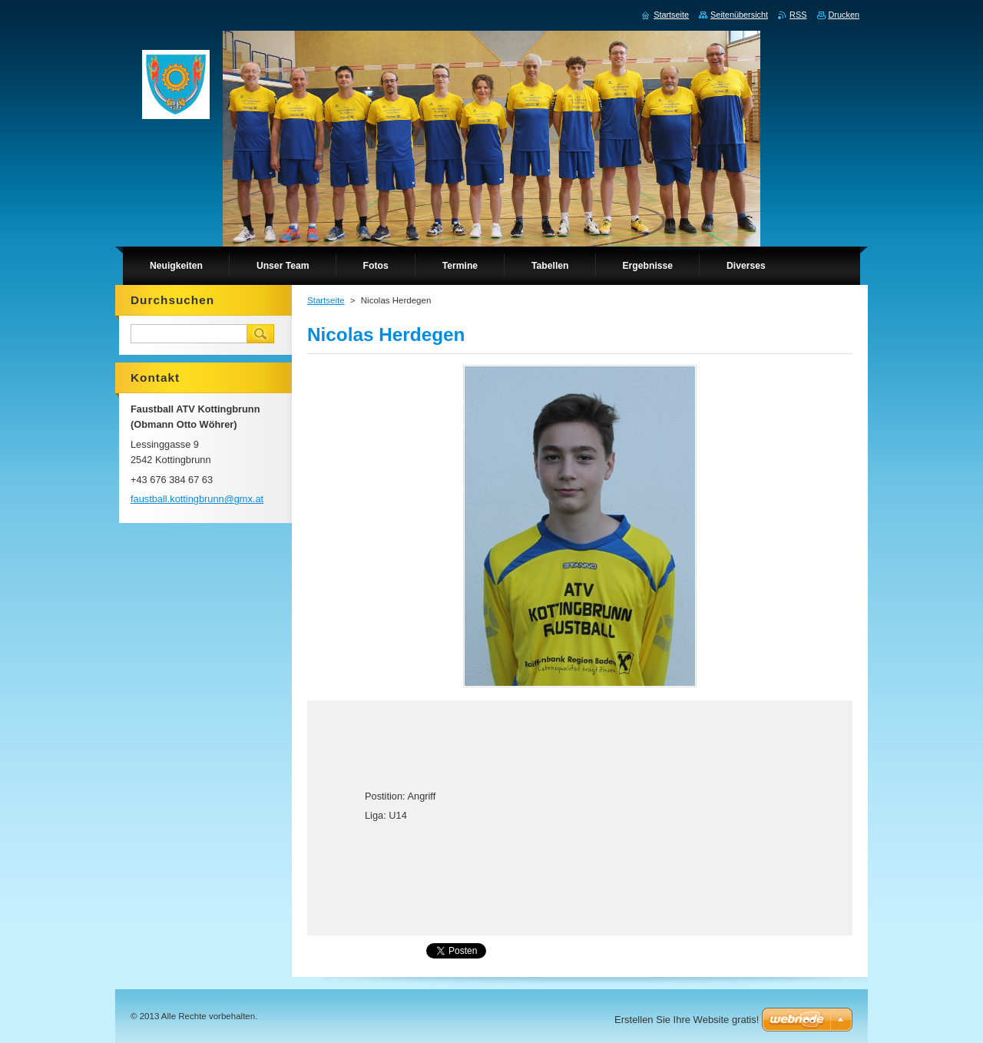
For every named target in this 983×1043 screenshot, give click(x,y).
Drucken (844, 14)
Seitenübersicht (739, 14)
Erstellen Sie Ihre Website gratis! (686, 1019)
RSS (797, 14)
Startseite (326, 300)
